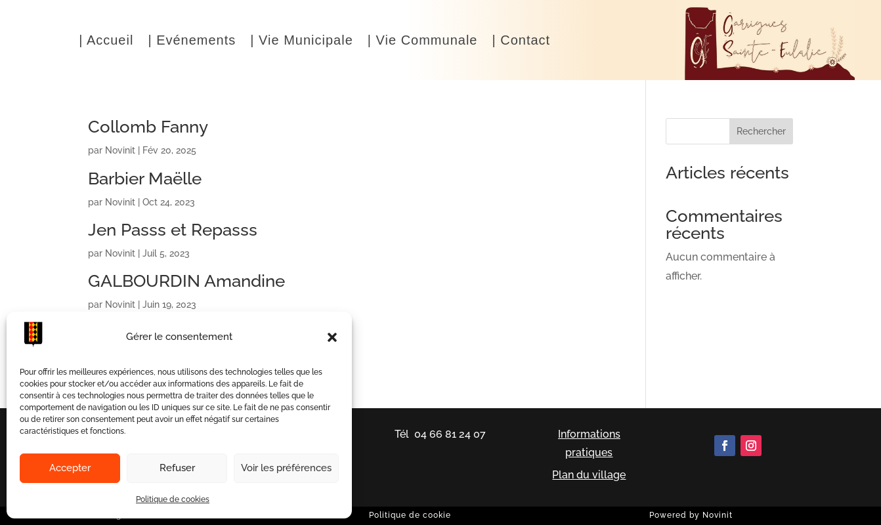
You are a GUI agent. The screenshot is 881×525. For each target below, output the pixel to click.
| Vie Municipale (301, 41)
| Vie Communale (423, 41)
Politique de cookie (410, 515)
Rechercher (761, 131)
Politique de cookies (172, 499)
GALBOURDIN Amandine (186, 281)
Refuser (177, 468)
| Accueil (106, 41)
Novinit (120, 150)
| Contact (521, 41)
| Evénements (192, 41)
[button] (332, 337)
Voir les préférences (286, 468)
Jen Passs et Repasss (172, 230)
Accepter (70, 468)
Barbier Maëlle (145, 178)
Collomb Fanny (148, 126)
